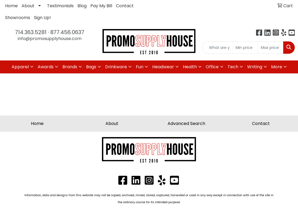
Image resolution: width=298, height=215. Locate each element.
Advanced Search (186, 123)
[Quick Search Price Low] (245, 47)
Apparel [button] (20, 67)
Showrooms (17, 18)
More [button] (276, 67)
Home (11, 6)
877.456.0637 (67, 32)
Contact (125, 6)
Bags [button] (91, 67)
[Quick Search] (217, 47)
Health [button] (190, 67)
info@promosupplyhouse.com (49, 38)
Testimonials (60, 6)
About (28, 6)
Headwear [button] (163, 67)
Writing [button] (254, 67)
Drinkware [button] (116, 67)
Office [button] (212, 67)
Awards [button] (46, 67)
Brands (69, 67)
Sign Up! (42, 18)
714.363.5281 (31, 32)
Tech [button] (233, 67)
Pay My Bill (101, 6)
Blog (82, 6)
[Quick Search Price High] (270, 47)
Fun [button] (139, 67)
